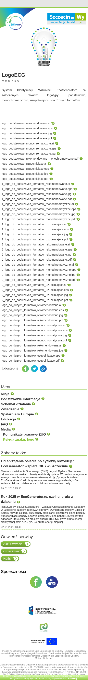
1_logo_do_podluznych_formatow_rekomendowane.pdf (37, 199)
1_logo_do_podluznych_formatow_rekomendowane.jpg (37, 194)
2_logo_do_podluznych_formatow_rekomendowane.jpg (37, 254)
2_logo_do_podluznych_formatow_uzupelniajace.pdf (35, 300)
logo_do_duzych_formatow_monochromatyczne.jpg (34, 335)
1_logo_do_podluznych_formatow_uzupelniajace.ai (34, 224)
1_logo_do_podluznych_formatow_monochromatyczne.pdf (39, 219)
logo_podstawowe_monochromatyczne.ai (28, 143)
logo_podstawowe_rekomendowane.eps (27, 128)
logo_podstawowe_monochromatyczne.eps (29, 148)
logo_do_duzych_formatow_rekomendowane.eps (33, 310)
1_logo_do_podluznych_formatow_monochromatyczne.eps (39, 209)
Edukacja (10, 419)
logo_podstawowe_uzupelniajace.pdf (25, 178)
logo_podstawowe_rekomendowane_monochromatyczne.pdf (40, 158)
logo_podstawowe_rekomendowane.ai (26, 123)
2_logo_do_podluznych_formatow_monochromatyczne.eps (39, 269)
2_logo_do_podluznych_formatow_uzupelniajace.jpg (35, 295)
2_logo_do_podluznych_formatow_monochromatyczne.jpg (38, 274)
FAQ (6, 424)
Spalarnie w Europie (19, 414)
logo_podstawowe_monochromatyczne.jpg (29, 153)
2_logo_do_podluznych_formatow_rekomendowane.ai (36, 244)
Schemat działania (18, 404)
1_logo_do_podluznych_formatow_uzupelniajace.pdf (35, 239)
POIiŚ (10, 558)
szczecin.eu (14, 551)
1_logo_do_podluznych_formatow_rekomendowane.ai (36, 183)
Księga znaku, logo (20, 439)
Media (8, 429)
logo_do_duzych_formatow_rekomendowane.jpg (32, 315)
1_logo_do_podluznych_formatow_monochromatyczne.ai (38, 204)
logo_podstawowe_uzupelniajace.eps (25, 168)
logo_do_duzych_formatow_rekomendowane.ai (31, 305)
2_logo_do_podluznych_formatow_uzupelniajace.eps (35, 290)
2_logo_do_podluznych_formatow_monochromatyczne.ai (38, 264)
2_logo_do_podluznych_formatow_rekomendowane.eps (37, 249)
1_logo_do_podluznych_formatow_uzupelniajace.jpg (35, 234)
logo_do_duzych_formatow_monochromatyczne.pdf (34, 340)
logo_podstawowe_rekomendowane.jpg (27, 133)
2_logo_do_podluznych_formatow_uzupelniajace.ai (34, 284)
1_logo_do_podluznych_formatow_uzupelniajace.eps (35, 229)
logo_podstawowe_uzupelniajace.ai (24, 163)
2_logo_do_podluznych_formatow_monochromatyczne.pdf (39, 279)
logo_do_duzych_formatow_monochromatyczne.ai (33, 325)
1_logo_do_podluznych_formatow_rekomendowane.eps (37, 189)
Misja (7, 394)
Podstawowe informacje (22, 399)
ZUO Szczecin (16, 544)
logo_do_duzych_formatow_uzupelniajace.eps (31, 355)
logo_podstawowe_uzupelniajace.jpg (25, 173)
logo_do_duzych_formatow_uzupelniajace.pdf (31, 360)
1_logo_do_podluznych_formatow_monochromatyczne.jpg (38, 214)
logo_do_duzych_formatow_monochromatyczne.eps (35, 330)
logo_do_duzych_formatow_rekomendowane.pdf (32, 320)
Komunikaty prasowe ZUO (26, 434)
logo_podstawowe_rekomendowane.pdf (27, 138)
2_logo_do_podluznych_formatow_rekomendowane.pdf (37, 259)
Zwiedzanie (12, 409)
